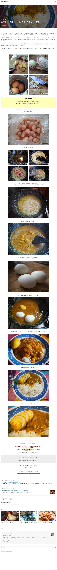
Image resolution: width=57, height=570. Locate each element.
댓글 (2, 544)
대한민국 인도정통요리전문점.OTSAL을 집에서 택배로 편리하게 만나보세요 (17, 508)
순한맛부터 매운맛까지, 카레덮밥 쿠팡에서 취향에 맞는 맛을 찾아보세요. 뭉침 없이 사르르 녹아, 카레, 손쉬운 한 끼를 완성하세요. (27, 499)
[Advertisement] (28, 485)
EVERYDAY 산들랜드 (5, 1)
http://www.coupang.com (7, 496)
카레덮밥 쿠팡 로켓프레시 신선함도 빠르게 (11, 498)
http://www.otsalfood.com (7, 504)
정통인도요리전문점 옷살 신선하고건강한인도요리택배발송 (15, 506)
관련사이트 (3, 563)
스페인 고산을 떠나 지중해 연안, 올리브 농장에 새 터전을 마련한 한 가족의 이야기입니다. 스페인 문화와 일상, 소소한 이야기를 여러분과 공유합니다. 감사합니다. (26, 554)
